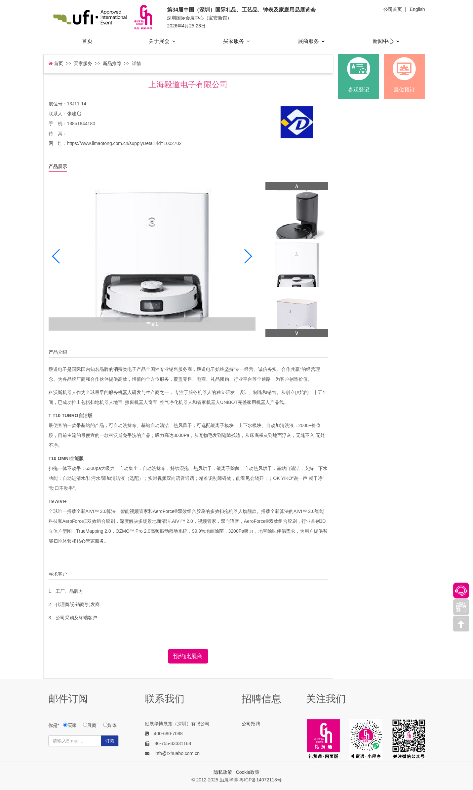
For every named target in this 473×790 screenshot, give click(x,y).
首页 (87, 41)
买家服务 (236, 41)
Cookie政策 (248, 772)
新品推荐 (112, 63)
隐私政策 (223, 772)
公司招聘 (251, 723)
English (417, 9)
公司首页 (392, 9)
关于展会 (161, 41)
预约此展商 (188, 656)
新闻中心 (386, 41)
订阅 (109, 740)
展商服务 (311, 41)
